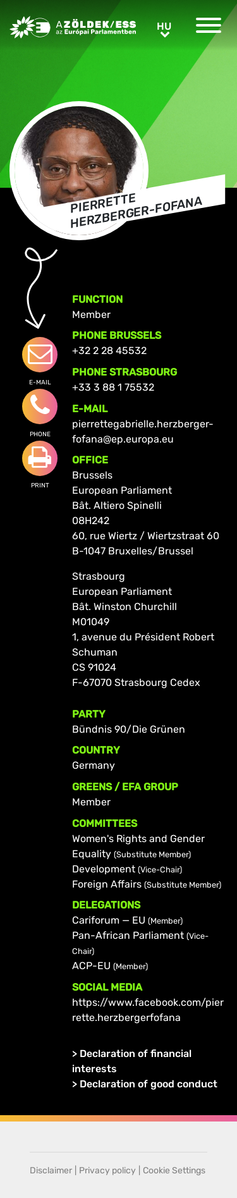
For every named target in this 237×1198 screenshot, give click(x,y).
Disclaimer (51, 1170)
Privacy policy (107, 1170)
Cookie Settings (174, 1170)
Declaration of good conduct (148, 1084)
